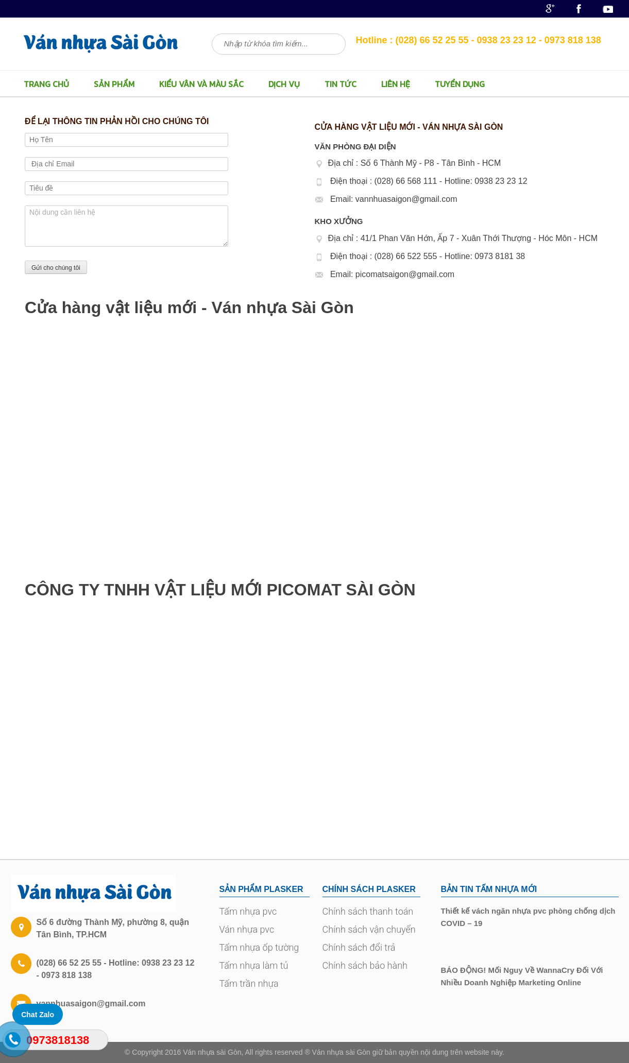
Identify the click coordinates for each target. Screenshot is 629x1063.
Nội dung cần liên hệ (126, 226)
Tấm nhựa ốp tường (259, 947)
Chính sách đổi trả (359, 947)
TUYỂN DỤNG (460, 84)
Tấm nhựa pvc (248, 911)
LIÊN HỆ (395, 84)
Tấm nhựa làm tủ (253, 965)
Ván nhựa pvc (247, 929)
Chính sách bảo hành (364, 965)
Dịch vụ (284, 84)
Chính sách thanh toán (368, 911)
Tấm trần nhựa (249, 983)
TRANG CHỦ (46, 84)
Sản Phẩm (114, 84)
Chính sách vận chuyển (369, 929)
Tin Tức (340, 84)
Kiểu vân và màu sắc (201, 84)
